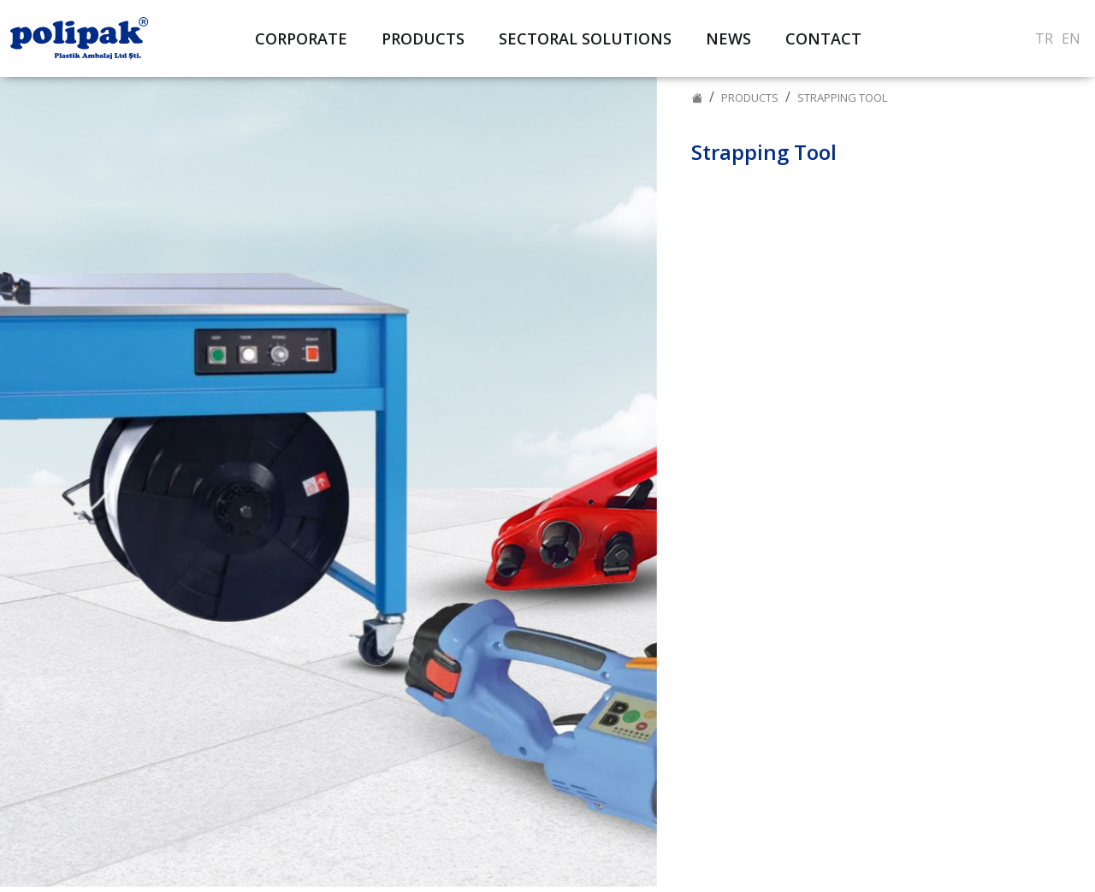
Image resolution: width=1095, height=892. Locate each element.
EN (1071, 38)
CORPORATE (301, 38)
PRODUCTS (749, 97)
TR (1044, 38)
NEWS (728, 38)
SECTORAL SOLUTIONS (585, 38)
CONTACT (823, 38)
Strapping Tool (842, 97)
